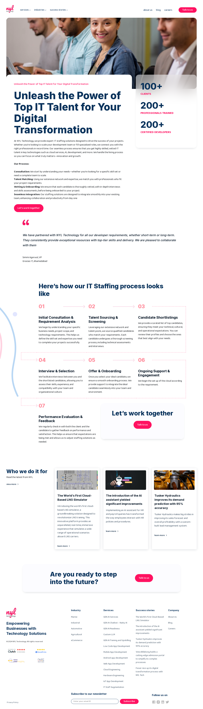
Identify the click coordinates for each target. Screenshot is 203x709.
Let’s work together (29, 208)
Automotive (76, 628)
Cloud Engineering (111, 669)
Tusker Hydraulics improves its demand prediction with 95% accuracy (149, 642)
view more (11, 484)
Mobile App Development (115, 652)
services (25, 10)
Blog (158, 10)
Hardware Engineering (113, 675)
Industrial (75, 623)
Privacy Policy (12, 702)
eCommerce (76, 640)
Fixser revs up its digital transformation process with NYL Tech (149, 671)
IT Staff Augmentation (113, 687)
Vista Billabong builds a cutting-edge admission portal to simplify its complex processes (150, 657)
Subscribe (129, 701)
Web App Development (114, 664)
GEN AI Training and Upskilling (117, 640)
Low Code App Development (116, 646)
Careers (168, 10)
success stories (59, 10)
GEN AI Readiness (111, 628)
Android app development (115, 658)
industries (40, 10)
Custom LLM (109, 634)
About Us (147, 10)
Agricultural (76, 634)
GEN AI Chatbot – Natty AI (115, 623)
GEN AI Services (110, 617)
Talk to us (187, 10)
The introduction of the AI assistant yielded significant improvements (149, 630)
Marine (74, 617)
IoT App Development (113, 681)
